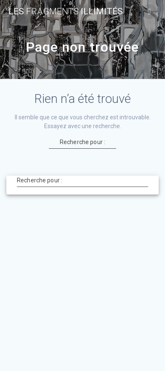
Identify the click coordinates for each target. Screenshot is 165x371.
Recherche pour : (82, 141)
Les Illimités (65, 11)
